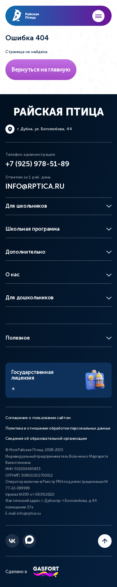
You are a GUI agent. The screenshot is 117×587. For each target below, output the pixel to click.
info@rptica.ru (34, 186)
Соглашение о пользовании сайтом (38, 418)
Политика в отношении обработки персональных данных (57, 428)
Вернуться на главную (40, 69)
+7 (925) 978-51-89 (37, 163)
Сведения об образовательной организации (46, 438)
